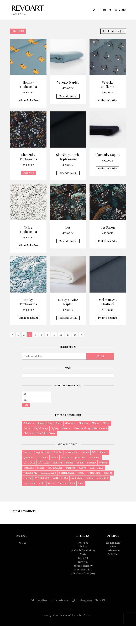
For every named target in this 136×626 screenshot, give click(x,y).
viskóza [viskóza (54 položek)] (108, 473)
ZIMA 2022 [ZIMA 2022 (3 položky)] (102, 478)
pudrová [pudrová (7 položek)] (70, 468)
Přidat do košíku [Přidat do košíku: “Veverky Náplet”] (68, 96)
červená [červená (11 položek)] (62, 483)
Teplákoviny (41, 428)
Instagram (82, 600)
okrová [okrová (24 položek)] (103, 462)
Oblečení (28, 433)
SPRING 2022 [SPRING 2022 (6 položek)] (30, 473)
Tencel (26, 428)
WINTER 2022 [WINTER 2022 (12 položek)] (60, 478)
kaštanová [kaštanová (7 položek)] (95, 457)
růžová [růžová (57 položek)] (82, 468)
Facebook (60, 600)
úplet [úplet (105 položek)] (42, 483)
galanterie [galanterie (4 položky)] (28, 457)
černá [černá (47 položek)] (51, 483)
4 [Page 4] (35, 334)
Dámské (40, 433)
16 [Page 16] (60, 334)
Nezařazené (100, 428)
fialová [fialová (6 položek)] (103, 452)
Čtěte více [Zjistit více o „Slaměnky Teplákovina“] (28, 172)
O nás (22, 542)
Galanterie (28, 423)
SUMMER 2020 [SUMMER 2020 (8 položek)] (48, 473)
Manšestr (83, 423)
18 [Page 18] (75, 334)
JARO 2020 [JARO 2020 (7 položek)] (80, 457)
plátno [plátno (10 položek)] (40, 468)
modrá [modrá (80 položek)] (69, 462)
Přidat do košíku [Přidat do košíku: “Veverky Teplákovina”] (107, 100)
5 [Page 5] (41, 334)
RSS (100, 600)
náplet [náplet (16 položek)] (80, 462)
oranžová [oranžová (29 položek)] (28, 468)
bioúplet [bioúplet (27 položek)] (57, 452)
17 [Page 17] (68, 334)
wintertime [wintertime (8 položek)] (77, 478)
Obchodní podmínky (83, 550)
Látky (49, 423)
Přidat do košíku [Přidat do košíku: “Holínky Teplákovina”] (28, 100)
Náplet (95, 423)
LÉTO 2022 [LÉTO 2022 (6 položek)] (29, 462)
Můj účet (83, 558)
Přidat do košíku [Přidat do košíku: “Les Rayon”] (107, 241)
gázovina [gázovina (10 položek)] (43, 457)
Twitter (39, 600)
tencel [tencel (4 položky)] (81, 473)
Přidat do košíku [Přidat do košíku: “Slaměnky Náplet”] (107, 168)
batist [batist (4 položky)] (26, 452)
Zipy (40, 423)
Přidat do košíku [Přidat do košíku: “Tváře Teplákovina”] (28, 245)
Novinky (83, 562)
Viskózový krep (82, 428)
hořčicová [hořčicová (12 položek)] (66, 457)
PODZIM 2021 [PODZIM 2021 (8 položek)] (55, 468)
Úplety (54, 428)
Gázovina (70, 423)
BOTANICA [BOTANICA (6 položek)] (71, 452)
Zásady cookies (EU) (83, 573)
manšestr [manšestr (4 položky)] (57, 462)
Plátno (106, 423)
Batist (59, 423)
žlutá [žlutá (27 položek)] (80, 483)
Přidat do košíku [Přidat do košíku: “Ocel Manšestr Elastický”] (107, 317)
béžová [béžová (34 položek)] (85, 452)
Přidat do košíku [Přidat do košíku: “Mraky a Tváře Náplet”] (68, 317)
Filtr (26, 405)
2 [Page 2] (24, 334)
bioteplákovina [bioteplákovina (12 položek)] (41, 452)
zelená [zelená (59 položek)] (90, 478)
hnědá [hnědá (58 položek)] (54, 457)
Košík (83, 554)
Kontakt (83, 542)
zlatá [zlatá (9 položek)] (32, 483)
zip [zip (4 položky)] (25, 483)
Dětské (52, 433)
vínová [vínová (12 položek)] (27, 478)
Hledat (100, 356)
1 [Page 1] (18, 334)
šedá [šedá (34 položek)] (72, 483)
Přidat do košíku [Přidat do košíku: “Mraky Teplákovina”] (28, 317)
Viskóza (66, 428)
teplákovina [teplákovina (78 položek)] (94, 473)
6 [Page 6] (47, 334)
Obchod (83, 546)
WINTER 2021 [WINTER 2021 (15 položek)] (41, 478)
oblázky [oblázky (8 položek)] (91, 462)
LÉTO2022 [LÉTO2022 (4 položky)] (43, 462)
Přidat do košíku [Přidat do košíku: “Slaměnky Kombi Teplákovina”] (68, 173)
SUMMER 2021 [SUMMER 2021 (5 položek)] (66, 473)
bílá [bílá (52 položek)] (94, 452)
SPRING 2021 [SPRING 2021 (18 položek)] (96, 468)
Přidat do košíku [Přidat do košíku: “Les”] (68, 241)
